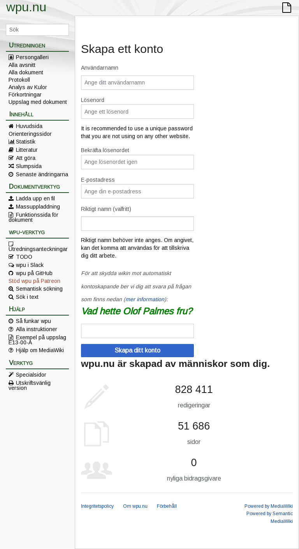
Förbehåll (167, 506)
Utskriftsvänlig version (30, 385)
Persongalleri (32, 57)
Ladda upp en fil (35, 198)
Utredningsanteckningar (38, 248)
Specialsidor (31, 374)
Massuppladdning (38, 206)
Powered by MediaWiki (268, 506)
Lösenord (92, 100)
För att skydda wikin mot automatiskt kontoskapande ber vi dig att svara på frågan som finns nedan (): (136, 286)
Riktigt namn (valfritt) (106, 209)
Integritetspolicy (97, 506)
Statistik (25, 141)
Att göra (25, 158)
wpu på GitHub (34, 273)
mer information (144, 299)
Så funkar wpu (33, 321)
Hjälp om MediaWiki (40, 350)
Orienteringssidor (30, 134)
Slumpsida (29, 166)
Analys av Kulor (28, 87)
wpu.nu (26, 7)
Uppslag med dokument (38, 102)
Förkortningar (25, 94)
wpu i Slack (30, 265)
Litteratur (27, 150)
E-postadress (98, 180)
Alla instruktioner (36, 329)
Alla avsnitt (22, 65)
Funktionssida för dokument (33, 217)
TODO (24, 257)
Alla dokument (26, 72)
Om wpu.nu (135, 506)
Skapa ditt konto (137, 350)
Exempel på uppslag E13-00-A (37, 340)
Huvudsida (29, 126)
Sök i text (27, 297)
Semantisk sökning (39, 288)
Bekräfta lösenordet (105, 150)
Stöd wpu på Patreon (34, 281)
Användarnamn (99, 68)
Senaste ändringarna (42, 174)
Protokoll (19, 79)
